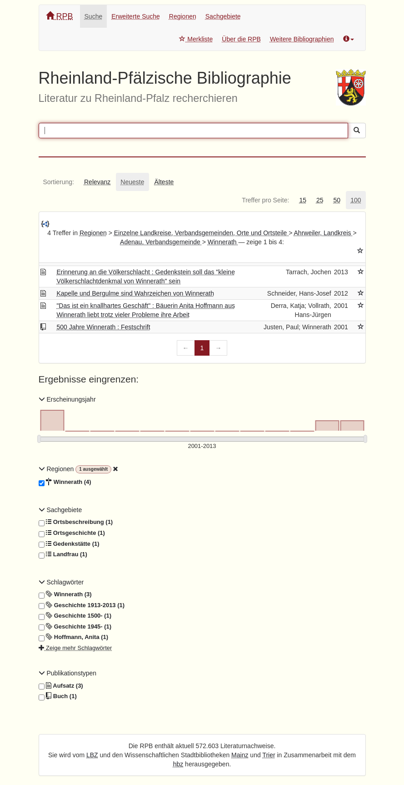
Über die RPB (241, 39)
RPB (59, 16)
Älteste (164, 182)
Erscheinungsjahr (67, 399)
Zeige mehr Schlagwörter (75, 647)
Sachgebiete (223, 16)
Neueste (132, 182)
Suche (94, 16)
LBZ (92, 755)
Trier (268, 755)
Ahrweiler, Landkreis (323, 233)
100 (355, 200)
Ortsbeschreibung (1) (76, 522)
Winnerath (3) (65, 594)
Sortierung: (58, 182)
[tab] (59, 182)
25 (320, 200)
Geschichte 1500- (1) (75, 616)
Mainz (239, 755)
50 (337, 200)
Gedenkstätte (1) (69, 544)
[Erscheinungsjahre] (202, 446)
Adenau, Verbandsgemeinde (161, 242)
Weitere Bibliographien (302, 39)
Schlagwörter (61, 582)
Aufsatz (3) (61, 686)
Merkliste (196, 39)
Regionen (182, 16)
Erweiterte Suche (135, 16)
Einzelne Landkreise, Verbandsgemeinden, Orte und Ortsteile (201, 233)
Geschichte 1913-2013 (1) (82, 605)
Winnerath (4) (65, 482)
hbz (178, 764)
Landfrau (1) (63, 554)
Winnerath (223, 242)
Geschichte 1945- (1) (75, 627)
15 (302, 200)
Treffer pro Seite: (265, 200)
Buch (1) (58, 696)
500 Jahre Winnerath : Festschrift (103, 327)
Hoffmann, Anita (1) (74, 637)
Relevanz (97, 182)
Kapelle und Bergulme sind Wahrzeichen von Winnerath (135, 293)
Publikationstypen (68, 673)
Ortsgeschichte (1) (72, 533)
